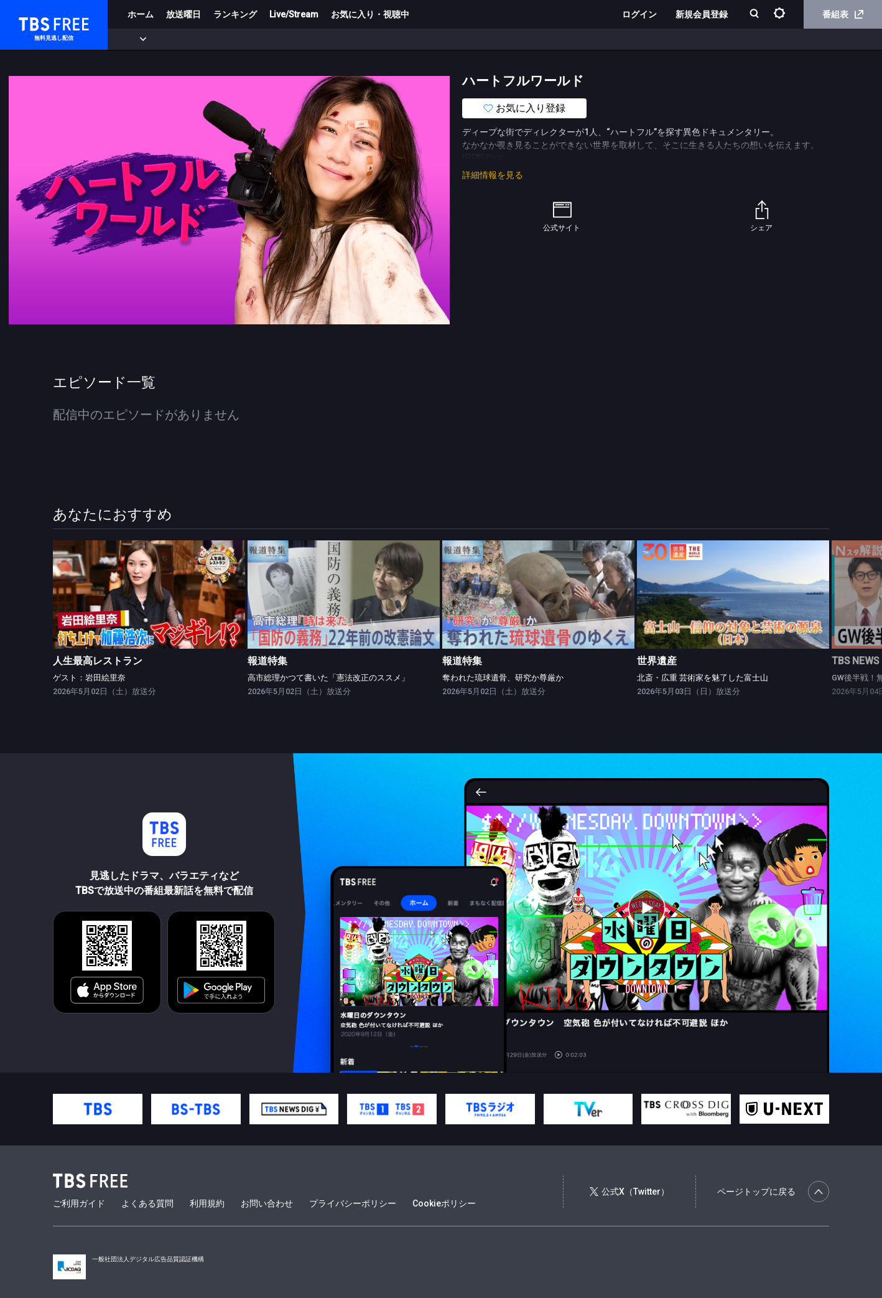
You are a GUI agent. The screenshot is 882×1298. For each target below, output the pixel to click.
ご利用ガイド (79, 1203)
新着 (135, 39)
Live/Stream (293, 14)
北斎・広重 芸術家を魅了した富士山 (702, 677)
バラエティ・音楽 (310, 39)
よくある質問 (147, 1203)
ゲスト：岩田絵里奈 (89, 677)
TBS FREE (33, 22)
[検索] (755, 14)
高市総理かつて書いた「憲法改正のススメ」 (328, 677)
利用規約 (207, 1203)
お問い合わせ (267, 1203)
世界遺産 (657, 661)
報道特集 (267, 661)
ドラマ (250, 39)
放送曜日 (183, 14)
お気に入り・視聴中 (370, 14)
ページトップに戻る (773, 1191)
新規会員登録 (701, 14)
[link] (149, 594)
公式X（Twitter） (629, 1192)
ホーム (141, 14)
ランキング (235, 14)
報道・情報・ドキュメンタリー (411, 39)
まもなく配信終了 (191, 39)
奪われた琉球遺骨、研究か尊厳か (503, 677)
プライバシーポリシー (352, 1203)
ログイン (639, 14)
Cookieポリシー (444, 1203)
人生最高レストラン (97, 661)
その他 (493, 39)
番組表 (842, 14)
